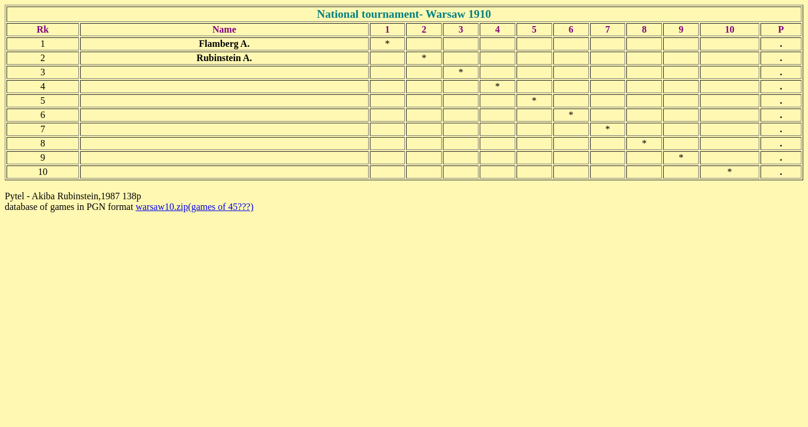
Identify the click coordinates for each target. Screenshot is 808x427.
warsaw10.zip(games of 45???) (194, 207)
